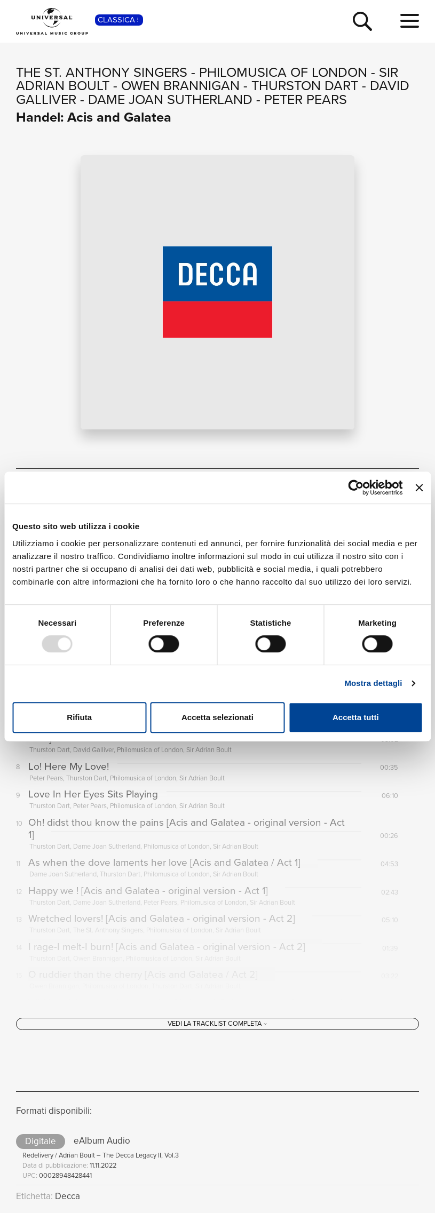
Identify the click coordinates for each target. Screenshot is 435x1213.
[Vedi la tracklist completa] (217, 1026)
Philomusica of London (283, 72)
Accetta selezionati (217, 717)
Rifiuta (79, 717)
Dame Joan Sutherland (170, 99)
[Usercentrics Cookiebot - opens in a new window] (356, 488)
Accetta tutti (356, 717)
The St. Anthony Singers (101, 72)
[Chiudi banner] (419, 487)
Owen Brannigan (180, 85)
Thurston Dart (304, 85)
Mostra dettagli (373, 683)
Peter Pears (305, 99)
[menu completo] (409, 21)
